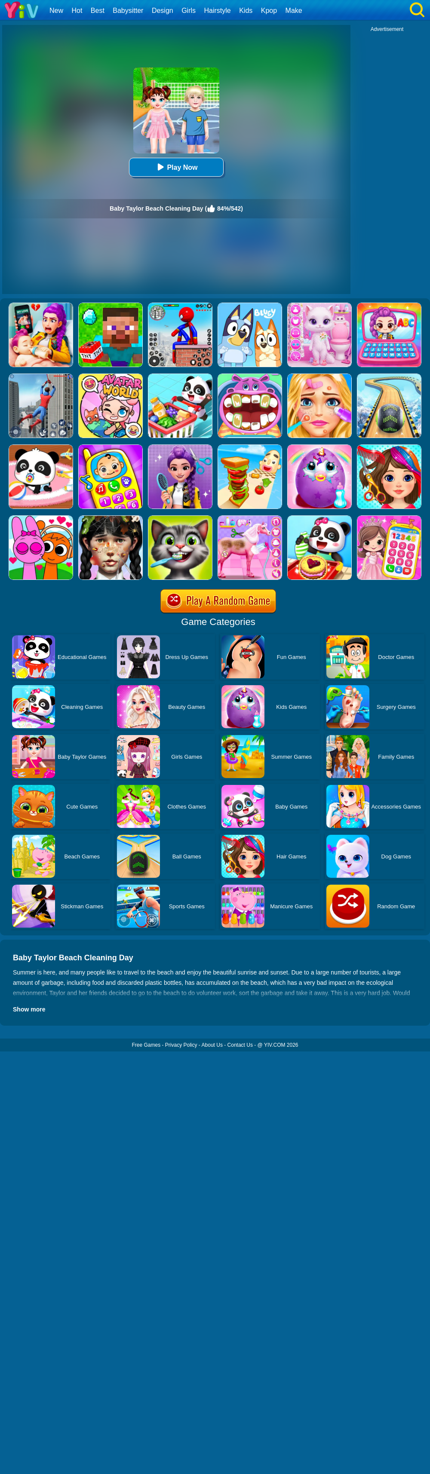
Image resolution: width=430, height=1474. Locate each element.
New (56, 10)
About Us (212, 1045)
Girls (188, 10)
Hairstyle (217, 10)
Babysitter (128, 10)
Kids (245, 10)
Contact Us (240, 1045)
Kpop (269, 10)
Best (97, 10)
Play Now (176, 167)
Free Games (146, 1045)
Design (162, 10)
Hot (76, 10)
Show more (29, 1009)
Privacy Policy (181, 1045)
